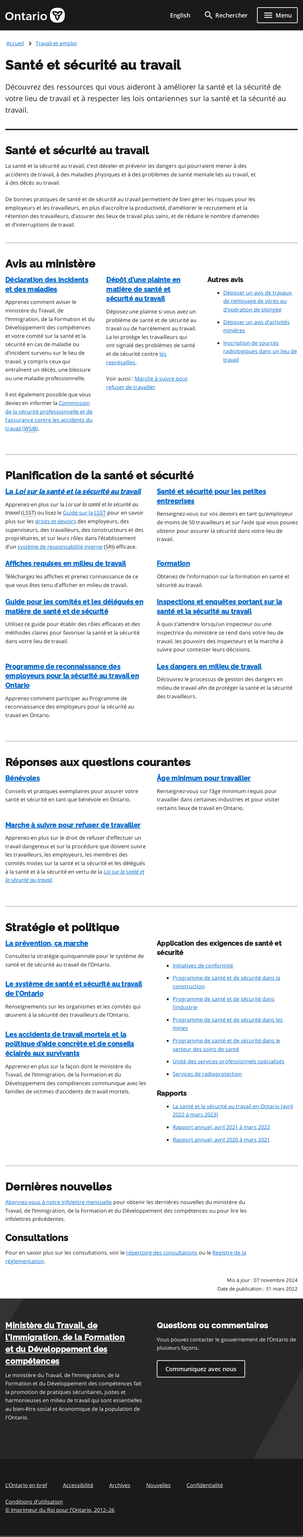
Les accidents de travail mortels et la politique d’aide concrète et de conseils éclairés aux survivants (69, 1044)
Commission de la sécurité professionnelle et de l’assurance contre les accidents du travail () (49, 416)
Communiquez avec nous (201, 1369)
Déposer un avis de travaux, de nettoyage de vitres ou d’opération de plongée (258, 301)
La (73, 491)
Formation (173, 563)
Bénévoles (22, 778)
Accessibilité (78, 1485)
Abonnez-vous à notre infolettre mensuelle (58, 1202)
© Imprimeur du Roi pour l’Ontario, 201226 (59, 1510)
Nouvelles (158, 1485)
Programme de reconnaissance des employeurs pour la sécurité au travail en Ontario (72, 676)
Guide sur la (84, 513)
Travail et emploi (56, 43)
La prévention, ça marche (46, 943)
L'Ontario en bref (26, 1485)
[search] (225, 15)
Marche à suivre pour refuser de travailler (72, 825)
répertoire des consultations (161, 1252)
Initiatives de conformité (203, 965)
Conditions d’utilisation (34, 1501)
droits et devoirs (55, 521)
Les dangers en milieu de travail (209, 667)
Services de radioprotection (207, 1074)
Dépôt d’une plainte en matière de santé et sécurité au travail (143, 289)
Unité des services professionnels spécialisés (228, 1061)
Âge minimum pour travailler (204, 778)
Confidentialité (205, 1485)
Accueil (15, 43)
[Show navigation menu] (277, 15)
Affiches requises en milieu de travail (65, 563)
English (180, 15)
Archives (119, 1485)
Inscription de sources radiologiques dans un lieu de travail (260, 351)
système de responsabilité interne (60, 546)
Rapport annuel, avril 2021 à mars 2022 (221, 1127)
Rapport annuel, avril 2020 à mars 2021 (221, 1139)
